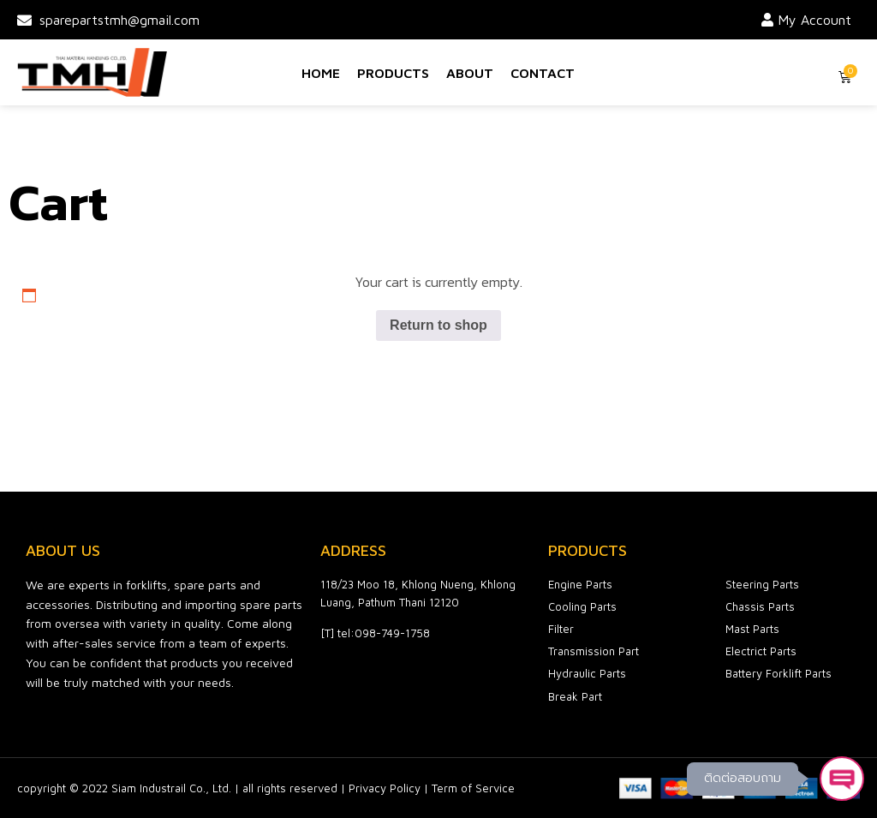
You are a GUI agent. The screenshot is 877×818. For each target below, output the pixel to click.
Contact (542, 73)
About (469, 73)
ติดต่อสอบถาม (742, 778)
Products (393, 73)
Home (320, 73)
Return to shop (438, 325)
